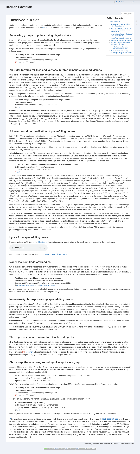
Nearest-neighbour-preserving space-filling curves (121, 43)
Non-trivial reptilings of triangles (121, 40)
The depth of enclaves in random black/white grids (119, 48)
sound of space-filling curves (55, 254)
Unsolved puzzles (115, 22)
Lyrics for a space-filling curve (121, 38)
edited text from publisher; (27, 285)
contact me (46, 28)
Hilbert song (42, 242)
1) (79, 322)
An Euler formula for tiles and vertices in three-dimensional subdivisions (121, 30)
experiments (29, 352)
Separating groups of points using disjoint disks (120, 25)
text (18, 62)
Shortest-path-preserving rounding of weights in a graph (121, 51)
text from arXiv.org (47, 285)
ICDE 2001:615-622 (110, 419)
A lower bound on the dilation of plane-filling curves (121, 35)
